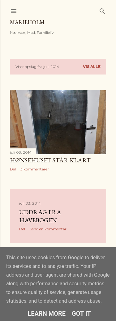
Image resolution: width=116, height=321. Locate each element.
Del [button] (13, 169)
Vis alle (92, 66)
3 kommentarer (34, 169)
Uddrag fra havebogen (40, 216)
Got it (81, 313)
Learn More (47, 313)
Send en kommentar (48, 229)
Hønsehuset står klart (50, 160)
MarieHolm (27, 22)
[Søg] (102, 10)
